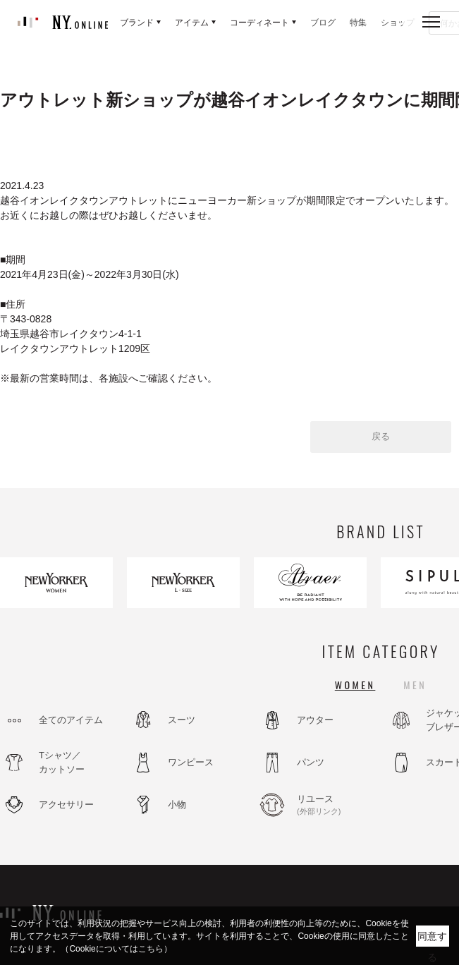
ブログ (323, 23)
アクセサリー (66, 804)
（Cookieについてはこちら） (116, 949)
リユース (335, 806)
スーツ (181, 720)
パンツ (310, 762)
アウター (315, 720)
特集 (358, 23)
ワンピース (191, 762)
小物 (177, 804)
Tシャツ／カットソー (62, 762)
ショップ (398, 23)
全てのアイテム (71, 720)
